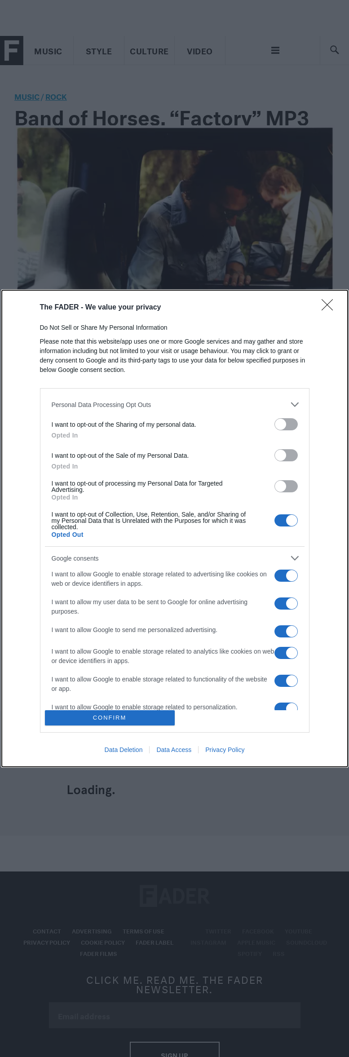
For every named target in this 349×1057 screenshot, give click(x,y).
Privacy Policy (224, 749)
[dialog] (175, 528)
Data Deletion (124, 749)
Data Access (173, 749)
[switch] (286, 424)
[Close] (330, 307)
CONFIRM (110, 717)
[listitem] (175, 404)
